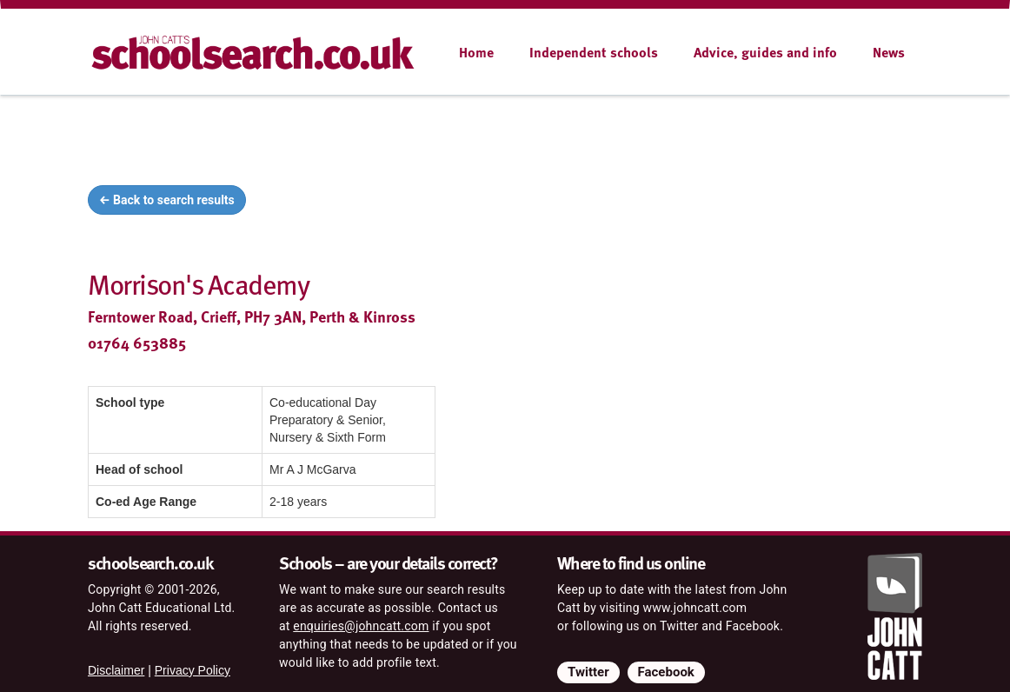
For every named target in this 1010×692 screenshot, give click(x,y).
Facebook (666, 672)
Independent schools (593, 52)
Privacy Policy (192, 670)
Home (476, 52)
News (889, 52)
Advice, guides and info (765, 52)
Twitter (588, 672)
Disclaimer (116, 670)
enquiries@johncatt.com (361, 626)
